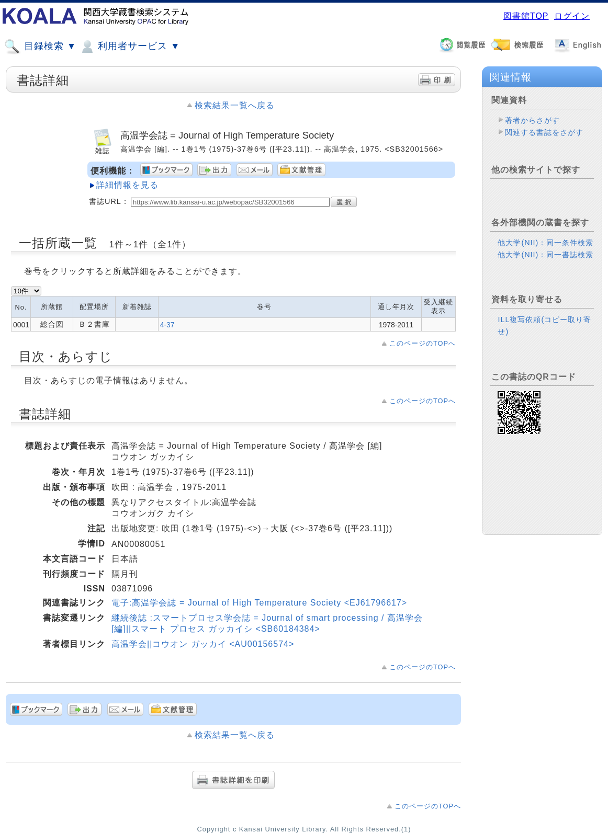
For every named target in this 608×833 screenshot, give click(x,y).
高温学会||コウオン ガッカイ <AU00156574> (202, 644)
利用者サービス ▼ (129, 46)
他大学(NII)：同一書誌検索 (545, 254)
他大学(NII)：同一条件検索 (545, 242)
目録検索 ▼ (40, 46)
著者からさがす (532, 120)
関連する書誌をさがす (544, 132)
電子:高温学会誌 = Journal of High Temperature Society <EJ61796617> (259, 602)
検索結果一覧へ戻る (235, 105)
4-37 (167, 325)
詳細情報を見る (127, 184)
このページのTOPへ (422, 343)
